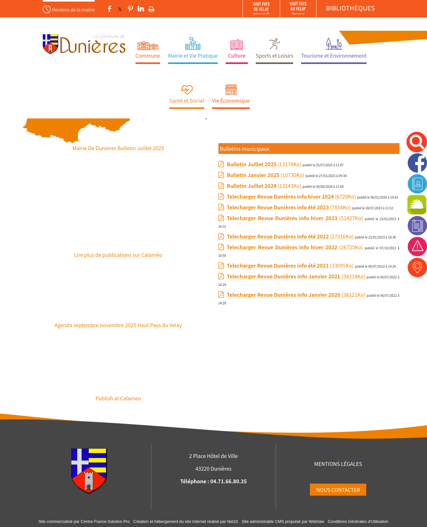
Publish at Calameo (118, 398)
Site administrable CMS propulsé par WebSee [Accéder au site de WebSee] (283, 521)
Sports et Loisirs (274, 55)
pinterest (130, 9)
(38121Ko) (297, 294)
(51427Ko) (296, 218)
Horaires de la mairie (73, 9)
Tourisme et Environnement (334, 55)
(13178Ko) (265, 164)
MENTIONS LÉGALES (338, 463)
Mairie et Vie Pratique (193, 55)
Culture (236, 55)
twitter (120, 9)
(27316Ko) (291, 236)
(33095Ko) (291, 265)
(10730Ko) (266, 175)
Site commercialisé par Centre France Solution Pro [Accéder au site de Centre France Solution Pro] (84, 521)
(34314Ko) (297, 276)
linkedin (141, 9)
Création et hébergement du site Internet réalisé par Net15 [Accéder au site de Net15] (185, 521)
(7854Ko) (289, 207)
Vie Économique (231, 100)
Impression (151, 8)
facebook (109, 9)
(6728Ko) (292, 196)
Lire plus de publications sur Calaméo (118, 254)
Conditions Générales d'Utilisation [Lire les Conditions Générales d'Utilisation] (358, 521)
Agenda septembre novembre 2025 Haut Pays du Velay (118, 325)
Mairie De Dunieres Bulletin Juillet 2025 (118, 148)
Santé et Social (186, 100)
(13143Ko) (265, 185)
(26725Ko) (296, 247)
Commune (147, 55)
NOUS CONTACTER (338, 489)
